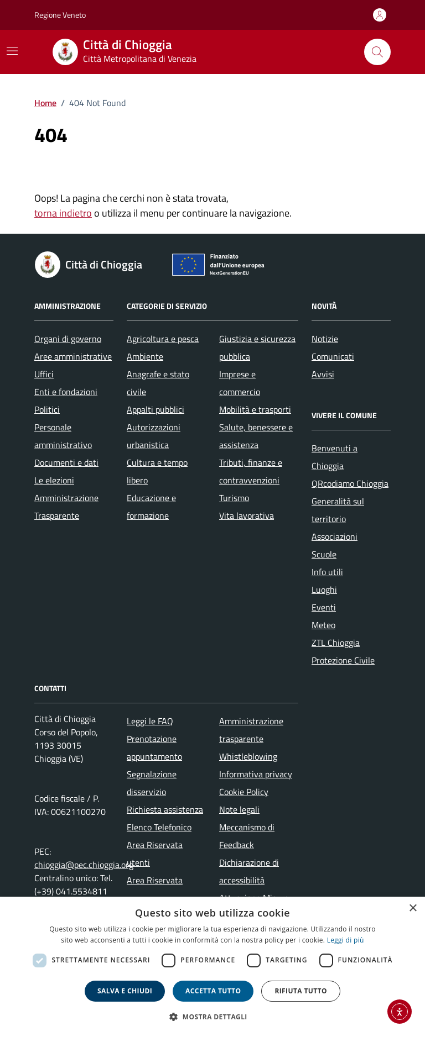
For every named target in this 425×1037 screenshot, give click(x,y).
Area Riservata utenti (155, 853)
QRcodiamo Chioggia (350, 483)
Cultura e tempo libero (157, 471)
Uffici (44, 374)
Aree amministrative (73, 356)
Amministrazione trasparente (251, 729)
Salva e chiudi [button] (124, 991)
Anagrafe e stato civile (158, 382)
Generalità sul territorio (338, 509)
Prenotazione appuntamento (154, 747)
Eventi (324, 607)
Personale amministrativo (63, 435)
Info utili (327, 571)
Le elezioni (54, 480)
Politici (47, 409)
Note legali (239, 809)
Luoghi (324, 589)
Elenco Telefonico (159, 827)
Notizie (325, 338)
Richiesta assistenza (165, 809)
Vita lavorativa (246, 515)
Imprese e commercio (239, 382)
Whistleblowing (248, 756)
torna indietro (63, 213)
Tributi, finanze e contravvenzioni (250, 471)
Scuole (324, 554)
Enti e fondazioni (65, 391)
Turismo (234, 497)
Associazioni (334, 536)
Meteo (323, 624)
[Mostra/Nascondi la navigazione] (12, 50)
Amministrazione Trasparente (66, 506)
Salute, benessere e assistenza (256, 435)
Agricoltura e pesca (163, 338)
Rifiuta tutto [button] (300, 991)
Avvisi (323, 374)
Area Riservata (155, 880)
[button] (212, 1017)
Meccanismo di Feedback (246, 835)
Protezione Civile (343, 660)
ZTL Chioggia (336, 642)
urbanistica (148, 444)
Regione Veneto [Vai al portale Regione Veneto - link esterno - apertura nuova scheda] (60, 14)
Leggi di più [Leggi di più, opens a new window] (345, 940)
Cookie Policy (243, 791)
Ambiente (145, 356)
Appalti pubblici (155, 409)
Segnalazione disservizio (152, 782)
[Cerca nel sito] (377, 52)
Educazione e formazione (151, 506)
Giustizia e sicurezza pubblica (257, 347)
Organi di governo (67, 338)
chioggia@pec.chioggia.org (83, 864)
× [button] (412, 908)
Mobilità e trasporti (255, 409)
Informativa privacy (255, 774)
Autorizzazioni (153, 427)
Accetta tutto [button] (213, 991)
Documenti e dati (66, 462)
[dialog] (212, 967)
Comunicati (333, 356)
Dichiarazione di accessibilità (249, 871)
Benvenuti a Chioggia (334, 456)
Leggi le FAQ (150, 721)
